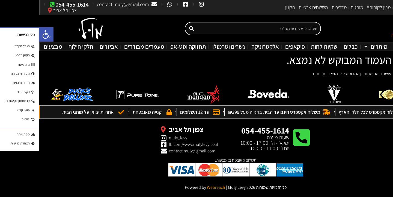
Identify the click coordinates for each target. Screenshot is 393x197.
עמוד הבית (379, 7)
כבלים (311, 47)
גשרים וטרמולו (189, 47)
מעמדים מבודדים (105, 47)
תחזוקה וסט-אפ (149, 47)
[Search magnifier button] (152, 28)
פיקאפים (256, 47)
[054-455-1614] (262, 137)
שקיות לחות (285, 47)
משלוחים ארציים (274, 7)
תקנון (251, 7)
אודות (360, 7)
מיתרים (336, 47)
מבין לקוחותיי (340, 7)
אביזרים (69, 47)
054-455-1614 (226, 130)
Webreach (177, 187)
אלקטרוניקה (226, 47)
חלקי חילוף (41, 47)
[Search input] (219, 28)
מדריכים (300, 7)
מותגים (317, 7)
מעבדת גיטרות (372, 47)
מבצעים (13, 47)
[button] (7, 34)
